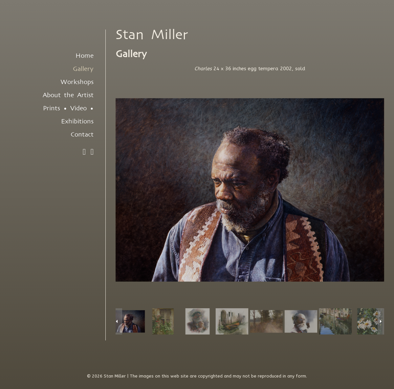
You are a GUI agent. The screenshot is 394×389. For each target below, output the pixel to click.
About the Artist (68, 95)
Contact (82, 134)
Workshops (77, 82)
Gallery (83, 69)
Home (85, 56)
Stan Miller (152, 35)
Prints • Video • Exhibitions (68, 115)
